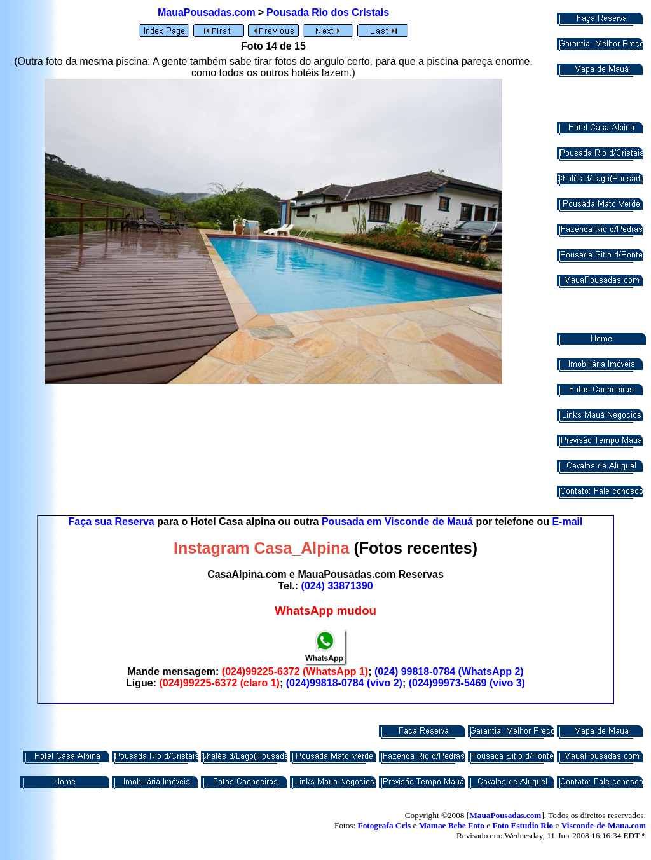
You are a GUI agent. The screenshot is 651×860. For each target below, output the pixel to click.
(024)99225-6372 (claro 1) (219, 683)
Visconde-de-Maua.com (603, 825)
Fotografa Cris (384, 825)
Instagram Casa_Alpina (262, 548)
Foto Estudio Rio (522, 825)
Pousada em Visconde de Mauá (397, 521)
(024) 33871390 (337, 585)
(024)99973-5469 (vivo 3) (467, 683)
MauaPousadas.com (207, 12)
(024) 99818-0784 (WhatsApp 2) (449, 671)
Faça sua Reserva (111, 521)
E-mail (567, 521)
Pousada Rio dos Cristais (327, 12)
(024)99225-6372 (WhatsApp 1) (295, 671)
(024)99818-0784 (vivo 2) (344, 683)
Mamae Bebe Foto (451, 825)
